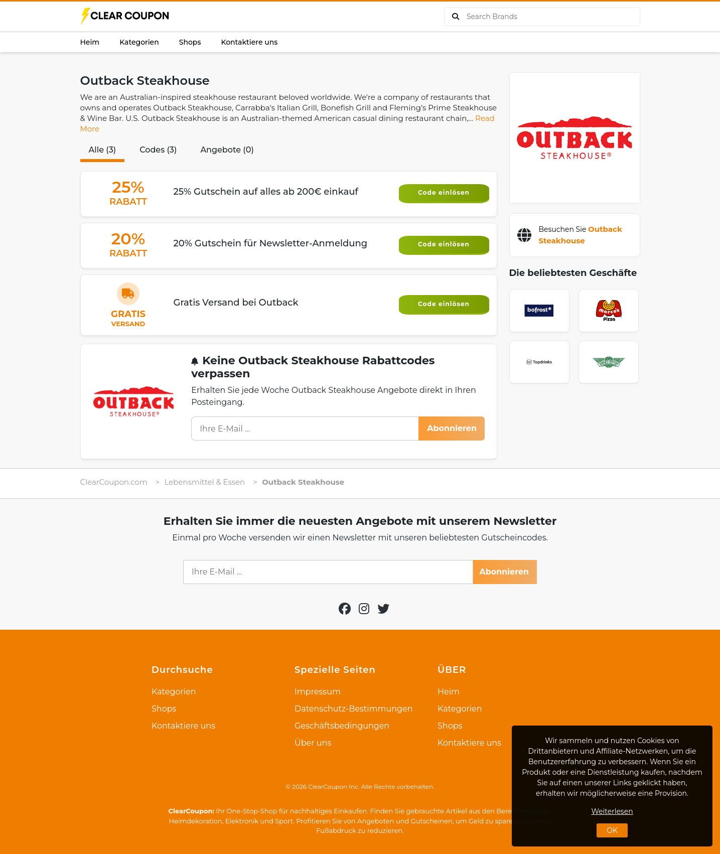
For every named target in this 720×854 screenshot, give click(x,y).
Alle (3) (102, 150)
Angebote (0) (226, 150)
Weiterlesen (612, 811)
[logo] (125, 17)
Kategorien (139, 42)
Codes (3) (158, 150)
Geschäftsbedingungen (342, 726)
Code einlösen (443, 192)
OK (612, 830)
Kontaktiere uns (249, 42)
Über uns (313, 743)
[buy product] (456, 17)
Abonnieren (452, 428)
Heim (90, 42)
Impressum (318, 691)
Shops (190, 42)
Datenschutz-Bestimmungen (353, 709)
